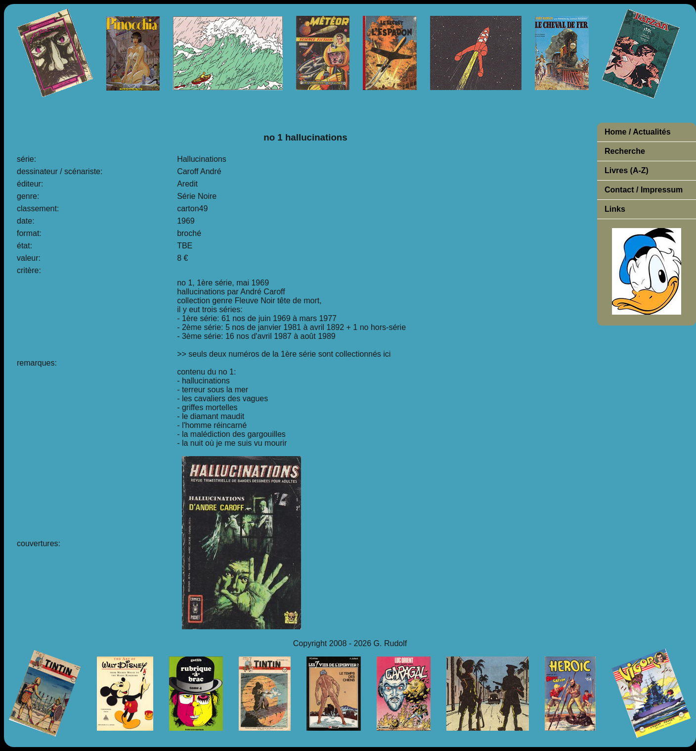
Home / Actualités (638, 132)
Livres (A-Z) (627, 170)
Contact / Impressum (644, 190)
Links (615, 209)
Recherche (625, 151)
